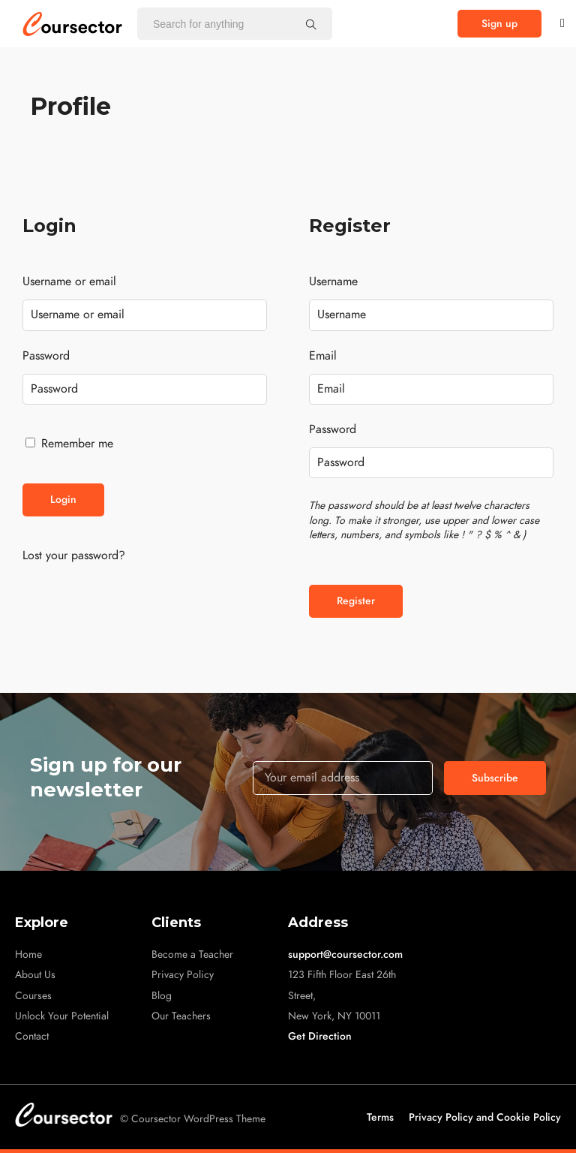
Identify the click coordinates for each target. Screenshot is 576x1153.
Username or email (69, 281)
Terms (380, 1117)
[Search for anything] (311, 24)
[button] (500, 24)
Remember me (69, 443)
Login (63, 499)
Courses (33, 996)
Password (46, 356)
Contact (32, 1036)
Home (28, 954)
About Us (35, 975)
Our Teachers (181, 1016)
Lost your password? (73, 555)
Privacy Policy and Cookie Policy (485, 1117)
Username (333, 281)
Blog (162, 996)
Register (356, 601)
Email (323, 356)
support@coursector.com (345, 954)
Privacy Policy (183, 975)
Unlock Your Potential (62, 1016)
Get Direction (320, 1036)
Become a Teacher (192, 954)
